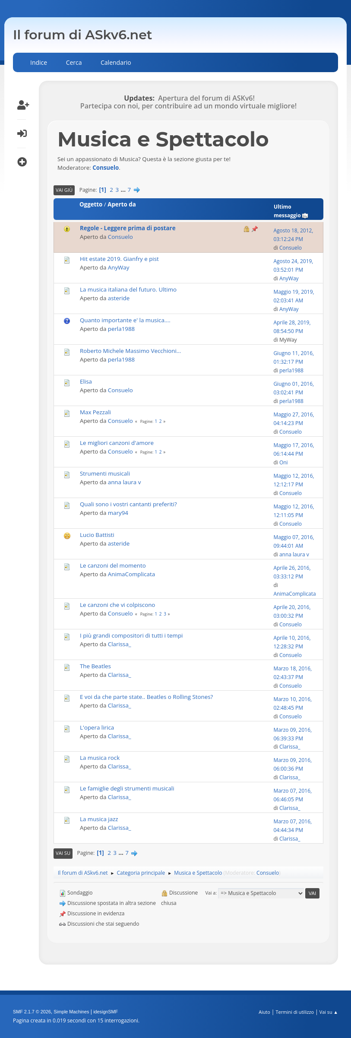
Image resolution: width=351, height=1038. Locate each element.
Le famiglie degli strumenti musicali (127, 788)
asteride (119, 298)
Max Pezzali (95, 412)
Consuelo (105, 167)
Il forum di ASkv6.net (82, 35)
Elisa (86, 381)
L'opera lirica (97, 727)
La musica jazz (99, 819)
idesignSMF (105, 1011)
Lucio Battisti (97, 535)
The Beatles (95, 666)
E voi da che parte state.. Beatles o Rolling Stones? (146, 697)
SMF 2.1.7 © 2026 (32, 1011)
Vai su (63, 853)
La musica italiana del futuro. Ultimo (128, 289)
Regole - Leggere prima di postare (128, 228)
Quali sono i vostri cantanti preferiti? (128, 504)
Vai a (210, 892)
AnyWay (119, 267)
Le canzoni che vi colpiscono (117, 605)
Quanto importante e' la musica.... (125, 320)
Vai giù (64, 190)
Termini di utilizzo (294, 1012)
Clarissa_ (119, 644)
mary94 (118, 513)
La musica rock (100, 758)
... (124, 190)
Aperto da (122, 204)
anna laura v (124, 482)
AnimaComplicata (131, 574)
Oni (283, 462)
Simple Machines (71, 1011)
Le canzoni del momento (113, 565)
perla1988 (121, 329)
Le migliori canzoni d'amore (117, 443)
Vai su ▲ (328, 1012)
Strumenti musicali (105, 473)
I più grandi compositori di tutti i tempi (131, 635)
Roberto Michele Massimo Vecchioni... (130, 351)
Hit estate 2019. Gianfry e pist (119, 259)
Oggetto (90, 204)
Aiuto (264, 1012)
